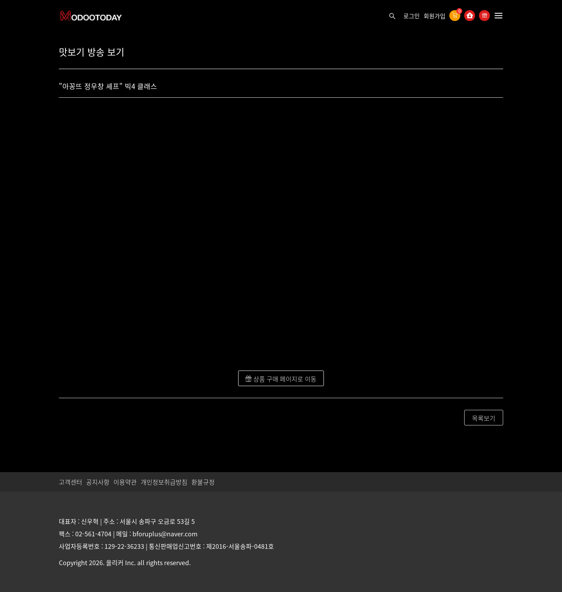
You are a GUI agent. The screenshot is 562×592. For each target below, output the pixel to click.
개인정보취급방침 (164, 482)
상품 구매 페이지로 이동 (281, 378)
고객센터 (70, 482)
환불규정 (203, 482)
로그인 (411, 16)
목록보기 (483, 418)
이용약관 (125, 482)
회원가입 (434, 16)
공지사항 (98, 482)
